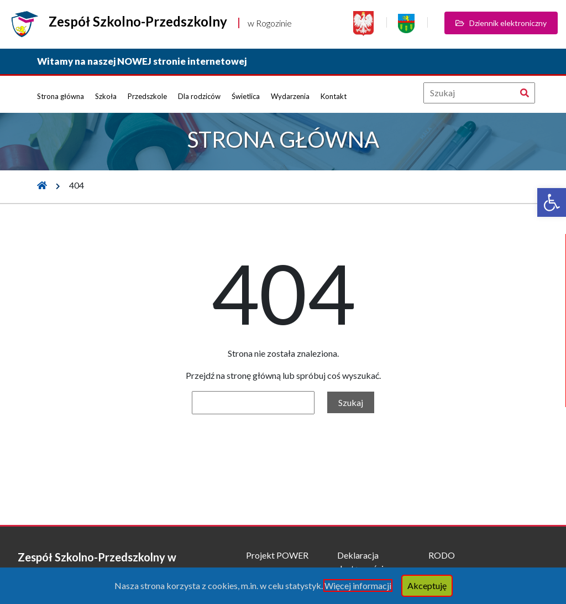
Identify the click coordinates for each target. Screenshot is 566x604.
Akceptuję (427, 585)
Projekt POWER (277, 555)
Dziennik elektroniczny (501, 23)
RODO (441, 555)
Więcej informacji (357, 585)
